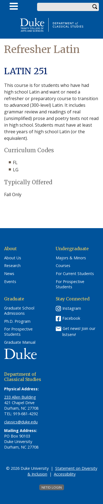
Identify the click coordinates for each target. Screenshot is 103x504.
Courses (63, 265)
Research (12, 265)
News (9, 273)
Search (95, 7)
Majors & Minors (71, 257)
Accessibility (65, 474)
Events (10, 281)
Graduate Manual (19, 342)
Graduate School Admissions (19, 311)
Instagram (71, 308)
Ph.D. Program (17, 321)
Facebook (71, 318)
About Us (12, 257)
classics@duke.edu (21, 422)
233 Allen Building (20, 397)
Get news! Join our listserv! (78, 331)
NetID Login (51, 487)
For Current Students (75, 273)
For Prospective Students (70, 284)
